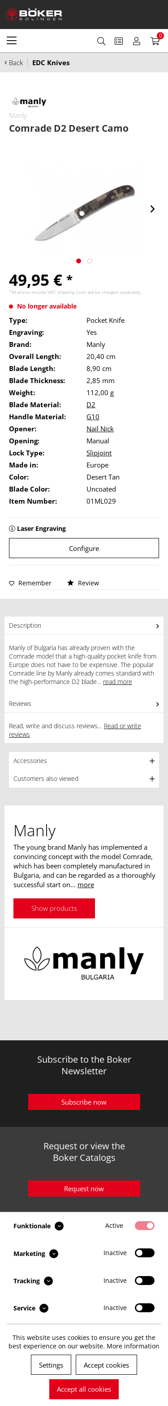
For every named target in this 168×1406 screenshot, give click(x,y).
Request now (84, 1188)
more (86, 884)
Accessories (30, 760)
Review (83, 583)
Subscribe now (84, 1101)
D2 (90, 404)
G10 (92, 416)
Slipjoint (99, 452)
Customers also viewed (45, 778)
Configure (84, 548)
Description (25, 625)
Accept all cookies (84, 1389)
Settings (51, 1364)
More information (133, 1346)
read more (117, 681)
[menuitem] (11, 40)
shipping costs (71, 292)
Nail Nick (100, 428)
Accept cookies (106, 1364)
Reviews (20, 703)
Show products (54, 908)
